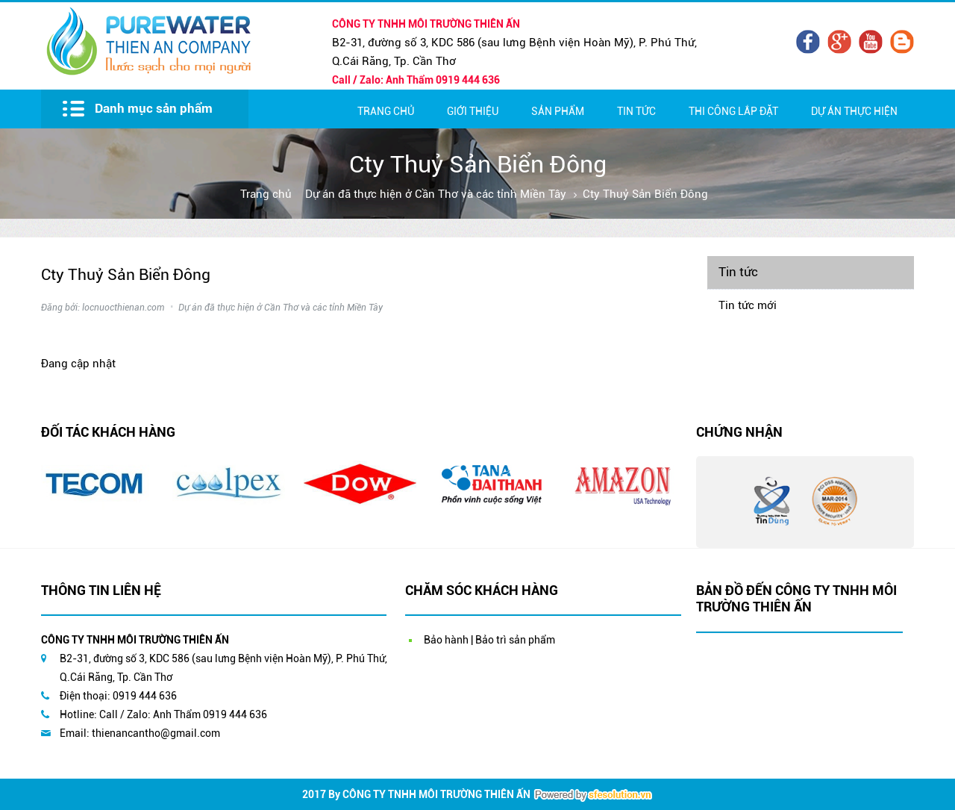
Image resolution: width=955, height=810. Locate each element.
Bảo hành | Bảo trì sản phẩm (489, 640)
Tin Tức (636, 111)
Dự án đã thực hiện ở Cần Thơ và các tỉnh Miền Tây (435, 194)
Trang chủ (385, 111)
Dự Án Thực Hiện (854, 111)
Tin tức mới (747, 305)
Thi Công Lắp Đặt (733, 111)
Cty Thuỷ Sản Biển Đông (645, 194)
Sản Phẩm (557, 111)
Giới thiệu (472, 111)
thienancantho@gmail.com (156, 733)
